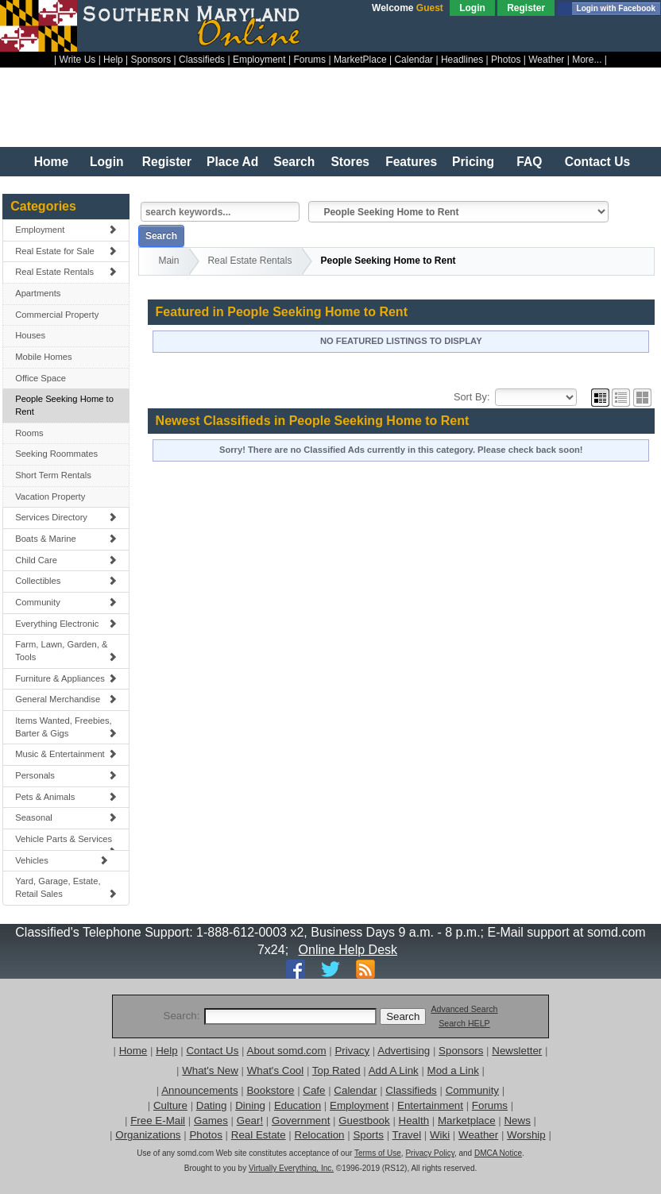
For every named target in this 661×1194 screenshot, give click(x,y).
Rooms (29, 433)
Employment (259, 59)
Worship (526, 1135)
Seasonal (66, 817)
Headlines (462, 59)
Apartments (37, 293)
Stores (349, 161)
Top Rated (336, 1070)
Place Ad (232, 161)
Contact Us (597, 161)
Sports (368, 1135)
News (517, 1120)
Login (472, 8)
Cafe (314, 1090)
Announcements (199, 1090)
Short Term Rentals (53, 475)
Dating (211, 1105)
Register (526, 8)
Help (113, 59)
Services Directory (66, 517)
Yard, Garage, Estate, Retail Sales (66, 887)
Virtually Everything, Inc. (291, 1168)
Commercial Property (57, 314)
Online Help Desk (348, 949)
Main (168, 260)
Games (211, 1120)
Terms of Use (377, 1153)
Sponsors (151, 59)
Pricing (473, 161)
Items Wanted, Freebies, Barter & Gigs (66, 727)
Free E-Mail (157, 1120)
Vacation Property (50, 496)
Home (51, 161)
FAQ (529, 161)
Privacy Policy (429, 1153)
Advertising (403, 1051)
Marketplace (467, 1120)
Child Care (66, 560)
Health (414, 1120)
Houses (30, 335)
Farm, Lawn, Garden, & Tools (66, 651)
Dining (250, 1105)
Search (294, 161)
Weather (546, 59)
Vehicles (61, 860)
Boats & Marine (66, 538)
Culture (170, 1105)
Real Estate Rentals (66, 271)
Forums (309, 59)
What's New (210, 1070)
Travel (407, 1135)
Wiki (440, 1135)
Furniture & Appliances (66, 678)
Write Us (78, 59)
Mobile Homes (43, 356)
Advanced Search (464, 1009)
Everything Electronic (66, 623)
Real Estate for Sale (66, 251)
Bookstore (270, 1090)
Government (301, 1120)
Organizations (147, 1135)
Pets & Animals (66, 797)
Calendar (413, 59)
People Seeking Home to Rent (64, 405)
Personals (66, 775)
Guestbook (363, 1120)
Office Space (40, 378)
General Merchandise (66, 699)
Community (66, 602)
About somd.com (287, 1051)
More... (586, 59)
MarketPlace (360, 59)
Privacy (351, 1051)
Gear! (250, 1120)
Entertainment (430, 1105)
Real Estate (258, 1135)
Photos (505, 59)
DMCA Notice (498, 1153)
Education (297, 1105)
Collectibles (66, 580)
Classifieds (202, 59)
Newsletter (517, 1051)
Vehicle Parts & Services (66, 842)
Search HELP (464, 1023)
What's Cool (275, 1070)
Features (411, 161)
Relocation (320, 1135)
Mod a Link (453, 1070)
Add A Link (394, 1070)
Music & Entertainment (66, 754)
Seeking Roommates (56, 453)
